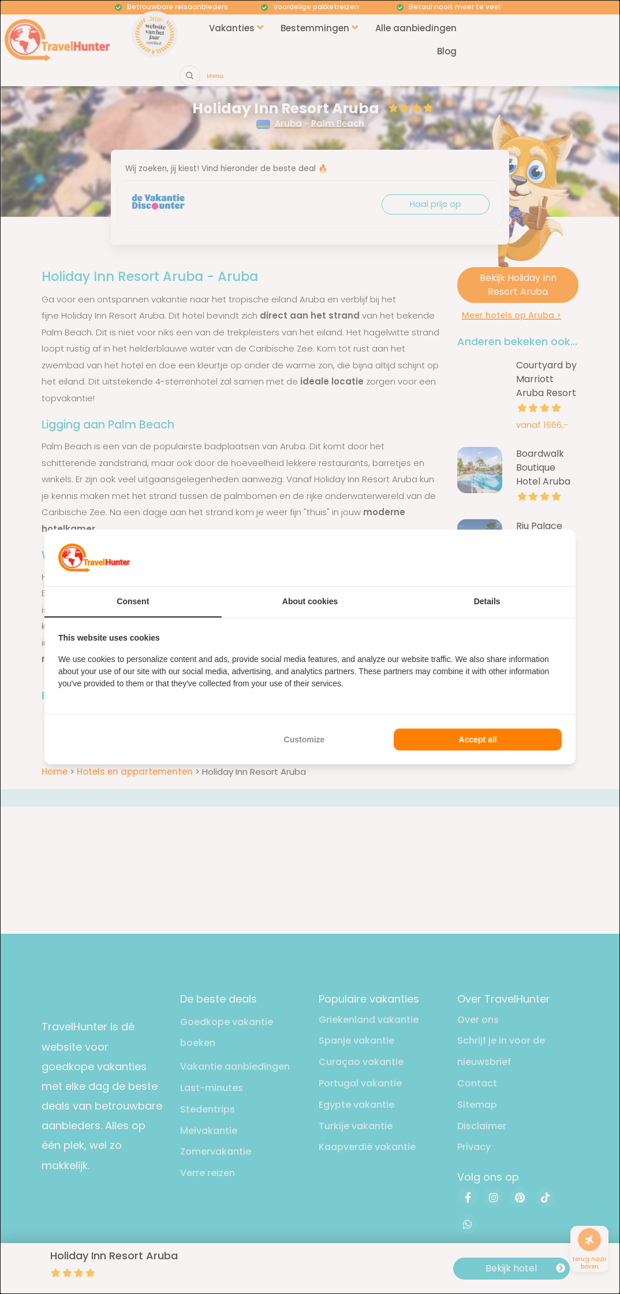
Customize (304, 739)
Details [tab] (487, 601)
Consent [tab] (133, 601)
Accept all (478, 739)
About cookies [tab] (310, 601)
